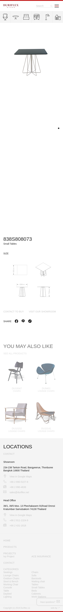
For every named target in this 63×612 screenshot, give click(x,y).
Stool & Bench (10, 581)
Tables (35, 584)
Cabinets (36, 593)
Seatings (7, 572)
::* (59, 608)
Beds (34, 590)
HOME (6, 540)
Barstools (36, 578)
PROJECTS (9, 553)
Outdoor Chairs (11, 578)
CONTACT (9, 562)
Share (7, 321)
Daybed (7, 593)
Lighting (7, 596)
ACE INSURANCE (41, 556)
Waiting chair (38, 581)
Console (7, 587)
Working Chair (10, 584)
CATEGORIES (11, 569)
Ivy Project (8, 556)
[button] (58, 128)
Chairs (35, 572)
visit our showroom (42, 312)
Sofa (34, 575)
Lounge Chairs (11, 575)
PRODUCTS (10, 547)
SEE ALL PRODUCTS (15, 355)
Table (6, 590)
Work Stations (39, 596)
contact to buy (13, 312)
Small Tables (38, 587)
